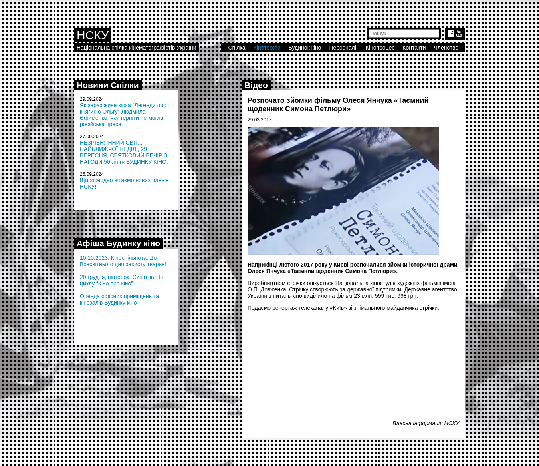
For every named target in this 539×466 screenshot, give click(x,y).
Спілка (236, 47)
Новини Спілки (108, 85)
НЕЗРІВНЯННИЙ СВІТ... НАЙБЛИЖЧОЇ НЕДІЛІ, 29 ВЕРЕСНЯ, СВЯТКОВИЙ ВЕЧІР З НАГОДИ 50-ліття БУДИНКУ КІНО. (124, 152)
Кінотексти (267, 47)
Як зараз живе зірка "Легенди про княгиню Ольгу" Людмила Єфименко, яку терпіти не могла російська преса (123, 114)
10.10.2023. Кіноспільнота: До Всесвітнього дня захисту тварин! (123, 261)
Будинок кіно (305, 47)
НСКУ (93, 35)
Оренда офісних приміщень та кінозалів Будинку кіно (119, 299)
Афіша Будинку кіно (118, 243)
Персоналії (343, 47)
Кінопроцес (380, 47)
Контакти (414, 47)
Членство (446, 47)
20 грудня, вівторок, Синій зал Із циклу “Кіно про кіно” (121, 280)
